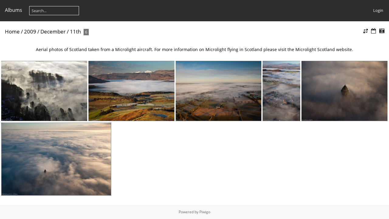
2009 (30, 31)
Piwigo (204, 211)
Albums (13, 10)
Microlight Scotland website (323, 49)
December (53, 31)
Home (12, 31)
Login (378, 10)
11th (75, 31)
